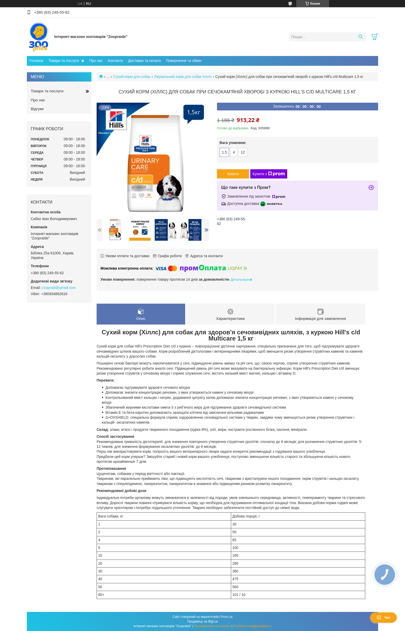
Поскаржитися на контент (212, 626)
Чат (384, 617)
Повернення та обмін (183, 61)
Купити (233, 174)
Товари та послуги (63, 61)
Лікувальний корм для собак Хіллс (183, 77)
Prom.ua (226, 617)
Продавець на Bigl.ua (202, 621)
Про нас (96, 61)
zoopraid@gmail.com (59, 288)
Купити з (269, 174)
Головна (36, 61)
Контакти (115, 61)
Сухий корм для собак (131, 77)
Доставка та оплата (144, 61)
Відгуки (37, 109)
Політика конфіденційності (252, 626)
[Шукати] (360, 37)
